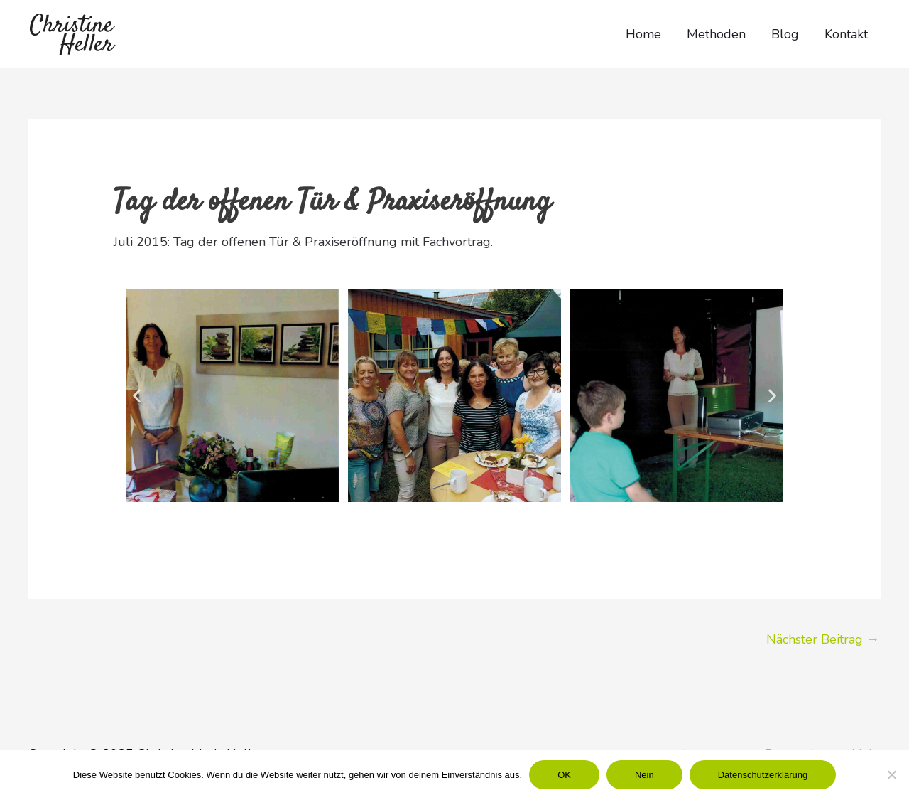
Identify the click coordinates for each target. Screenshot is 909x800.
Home (643, 34)
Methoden (716, 34)
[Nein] (891, 774)
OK (564, 774)
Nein (644, 774)
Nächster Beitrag (822, 639)
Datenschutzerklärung (762, 774)
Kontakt (846, 34)
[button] (137, 395)
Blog (785, 34)
